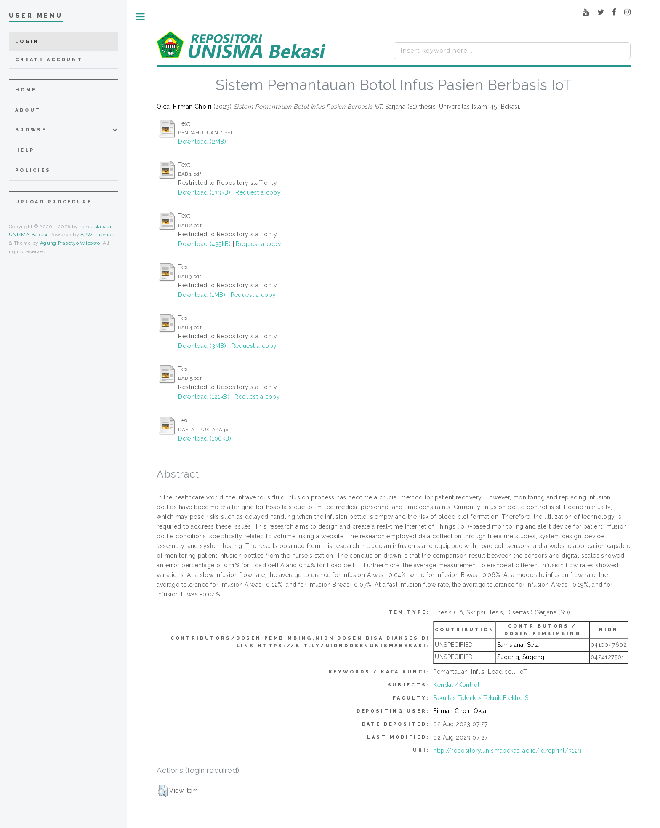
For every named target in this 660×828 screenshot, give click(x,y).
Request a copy (258, 192)
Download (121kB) (203, 396)
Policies (33, 170)
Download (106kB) (204, 438)
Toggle (140, 16)
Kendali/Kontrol (456, 684)
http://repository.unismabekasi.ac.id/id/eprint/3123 (507, 750)
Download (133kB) (204, 192)
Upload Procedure (53, 202)
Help (24, 150)
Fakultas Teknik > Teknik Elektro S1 (482, 697)
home (25, 90)
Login (27, 41)
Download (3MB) (202, 345)
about (28, 110)
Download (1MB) (201, 294)
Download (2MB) (202, 141)
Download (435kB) (204, 243)
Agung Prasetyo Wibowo (70, 243)
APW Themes (97, 235)
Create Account (49, 59)
